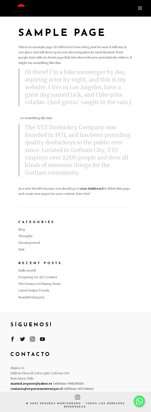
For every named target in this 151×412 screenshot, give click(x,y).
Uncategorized (29, 243)
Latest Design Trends (33, 290)
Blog (21, 229)
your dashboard (91, 188)
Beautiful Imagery (31, 297)
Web (21, 249)
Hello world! (27, 270)
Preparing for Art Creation (37, 277)
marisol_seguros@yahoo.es (31, 383)
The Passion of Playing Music (39, 284)
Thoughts (25, 236)
